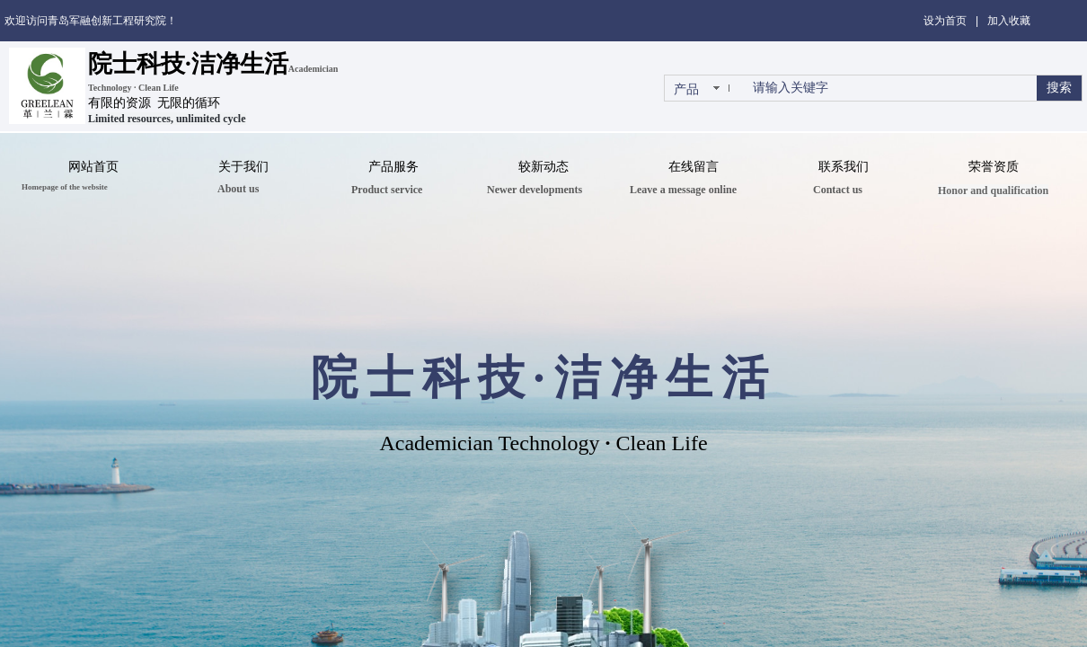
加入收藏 (1008, 20)
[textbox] (891, 88)
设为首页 (945, 20)
